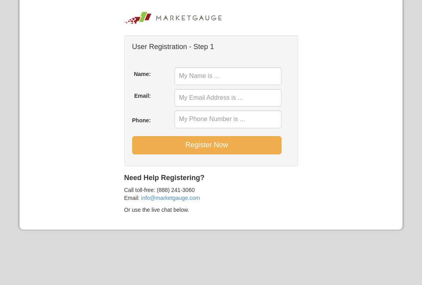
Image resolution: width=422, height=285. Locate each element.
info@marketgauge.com (170, 198)
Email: (142, 96)
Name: (142, 74)
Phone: (141, 120)
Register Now (206, 145)
